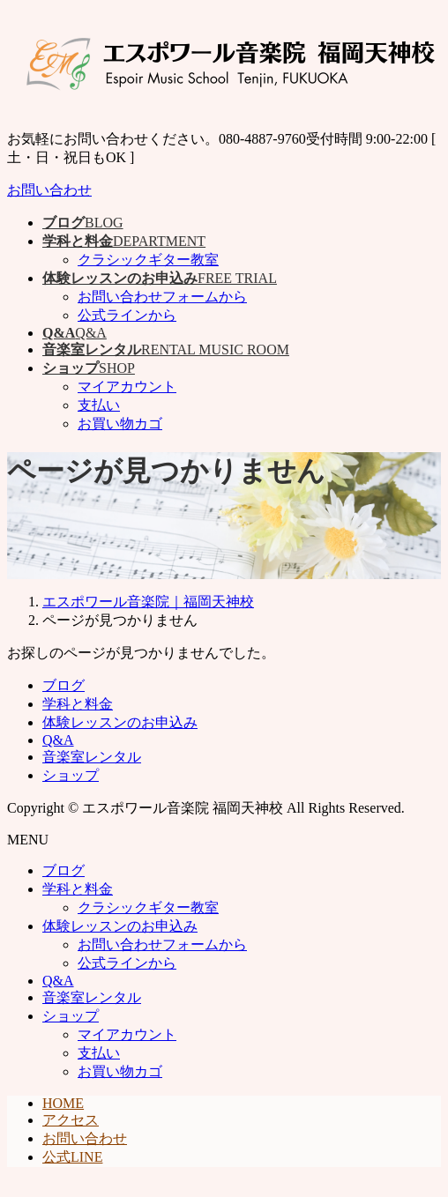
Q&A (58, 739)
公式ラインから (127, 315)
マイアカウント (127, 386)
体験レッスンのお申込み (120, 722)
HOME (63, 1103)
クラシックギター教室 (148, 259)
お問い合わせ (49, 189)
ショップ (70, 775)
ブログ (63, 685)
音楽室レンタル (91, 756)
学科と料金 (77, 703)
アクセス (70, 1119)
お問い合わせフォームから (162, 296)
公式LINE (72, 1156)
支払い (99, 405)
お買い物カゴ (120, 423)
